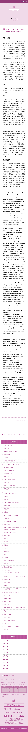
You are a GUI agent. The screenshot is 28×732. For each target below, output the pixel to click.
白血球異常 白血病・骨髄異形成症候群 (15, 607)
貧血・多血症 (7, 614)
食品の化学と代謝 (9, 560)
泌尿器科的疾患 (8, 445)
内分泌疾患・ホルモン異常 (11, 589)
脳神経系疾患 (7, 598)
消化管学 (6, 448)
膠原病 (6, 545)
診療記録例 (7, 454)
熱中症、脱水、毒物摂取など (12, 592)
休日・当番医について (10, 479)
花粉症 (6, 496)
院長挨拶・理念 (4, 679)
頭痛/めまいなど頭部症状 (13, 572)
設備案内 (3, 682)
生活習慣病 (7, 570)
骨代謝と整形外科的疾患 (10, 451)
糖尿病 (24, 420)
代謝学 (6, 457)
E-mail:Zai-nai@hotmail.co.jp (17, 718)
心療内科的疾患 (8, 567)
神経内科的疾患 (8, 473)
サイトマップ (4, 684)
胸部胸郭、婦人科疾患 (10, 532)
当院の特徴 (10, 682)
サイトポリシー (12, 684)
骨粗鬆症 (6, 551)
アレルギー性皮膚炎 (9, 485)
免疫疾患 (6, 623)
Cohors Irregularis (9, 470)
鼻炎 (5, 611)
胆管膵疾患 (7, 524)
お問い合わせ (21, 684)
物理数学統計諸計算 (9, 461)
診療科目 (18, 679)
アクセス (16, 682)
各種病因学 (17, 420)
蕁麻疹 (6, 564)
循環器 (21, 420)
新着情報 (6, 476)
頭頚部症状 (7, 579)
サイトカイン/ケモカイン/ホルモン (13, 464)
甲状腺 (6, 538)
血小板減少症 (7, 535)
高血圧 (6, 542)
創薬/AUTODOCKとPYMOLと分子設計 (14, 576)
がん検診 (6, 518)
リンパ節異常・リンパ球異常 (12, 626)
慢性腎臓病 (7, 617)
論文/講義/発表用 (8, 467)
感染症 (6, 512)
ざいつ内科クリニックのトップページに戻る (14, 434)
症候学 (6, 557)
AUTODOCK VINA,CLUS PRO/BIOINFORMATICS (10, 492)
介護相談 (6, 499)
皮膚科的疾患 (7, 601)
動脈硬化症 (7, 582)
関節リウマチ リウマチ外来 (12, 515)
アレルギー (7, 482)
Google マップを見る (9, 675)
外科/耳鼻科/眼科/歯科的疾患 (11, 502)
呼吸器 (6, 548)
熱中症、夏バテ (8, 595)
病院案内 (12, 679)
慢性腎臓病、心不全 (9, 620)
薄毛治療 (6, 489)
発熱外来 (6, 604)
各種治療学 (7, 505)
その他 (6, 629)
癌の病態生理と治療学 (10, 521)
